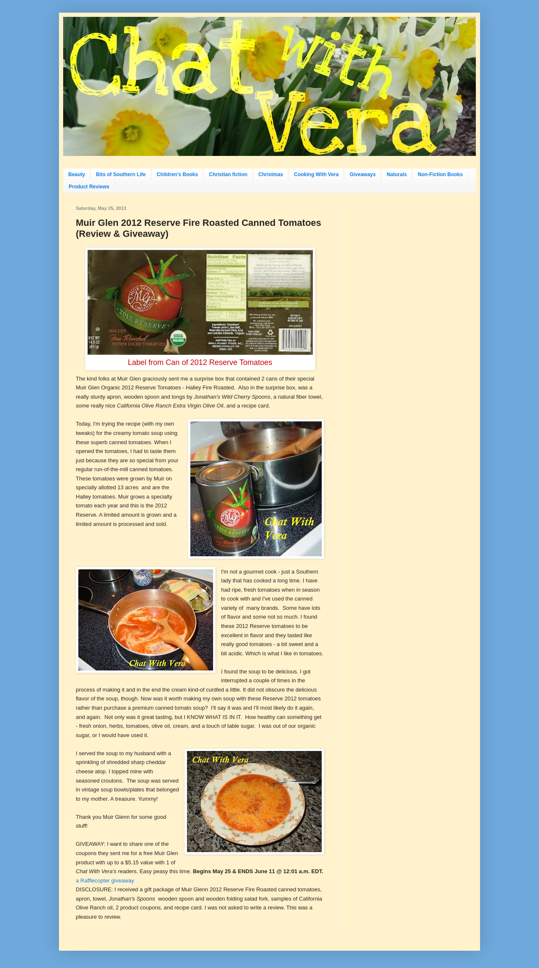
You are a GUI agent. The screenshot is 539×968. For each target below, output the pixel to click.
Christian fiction (228, 174)
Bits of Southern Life (121, 174)
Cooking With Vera (316, 174)
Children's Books (177, 174)
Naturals (397, 174)
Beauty (76, 174)
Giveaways (363, 174)
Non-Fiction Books (440, 174)
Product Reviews (89, 187)
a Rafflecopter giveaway (105, 880)
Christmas (271, 174)
